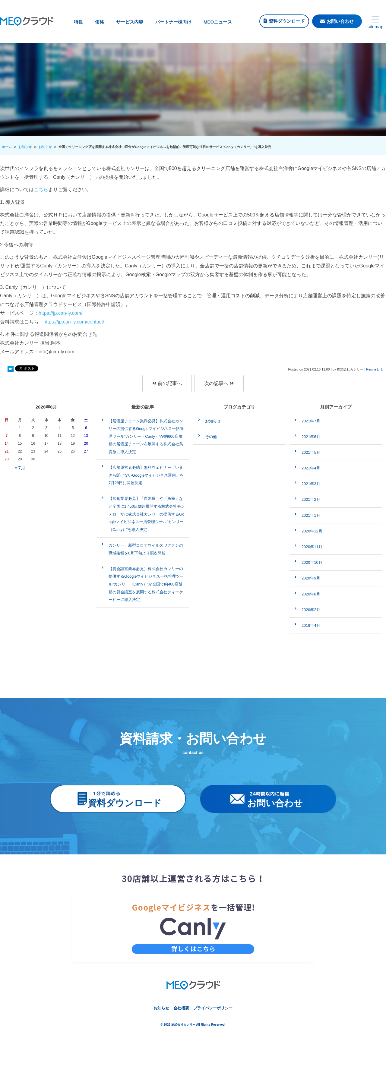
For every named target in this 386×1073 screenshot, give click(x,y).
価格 (99, 21)
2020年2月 (311, 610)
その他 (211, 436)
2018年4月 (311, 625)
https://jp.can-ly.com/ (61, 313)
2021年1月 (311, 515)
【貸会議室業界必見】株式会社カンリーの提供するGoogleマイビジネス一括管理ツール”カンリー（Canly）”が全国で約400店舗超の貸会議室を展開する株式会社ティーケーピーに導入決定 (146, 584)
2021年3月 (311, 483)
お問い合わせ (340, 21)
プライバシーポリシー (213, 1008)
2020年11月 (312, 546)
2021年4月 (311, 468)
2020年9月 (311, 578)
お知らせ (213, 421)
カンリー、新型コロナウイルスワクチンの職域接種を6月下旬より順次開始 (146, 549)
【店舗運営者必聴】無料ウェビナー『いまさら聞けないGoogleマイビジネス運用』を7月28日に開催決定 (146, 475)
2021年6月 (311, 436)
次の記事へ (219, 383)
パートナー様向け (173, 21)
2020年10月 (312, 562)
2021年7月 (311, 421)
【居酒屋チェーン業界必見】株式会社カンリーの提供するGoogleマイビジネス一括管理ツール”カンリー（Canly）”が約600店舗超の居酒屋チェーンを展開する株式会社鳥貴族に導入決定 (146, 436)
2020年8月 (311, 594)
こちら (41, 189)
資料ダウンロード (287, 21)
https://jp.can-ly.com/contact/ (73, 321)
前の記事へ (167, 383)
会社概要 (181, 1008)
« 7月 (19, 467)
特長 (78, 21)
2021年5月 (311, 452)
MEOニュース (218, 21)
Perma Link (374, 369)
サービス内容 (129, 21)
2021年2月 (311, 499)
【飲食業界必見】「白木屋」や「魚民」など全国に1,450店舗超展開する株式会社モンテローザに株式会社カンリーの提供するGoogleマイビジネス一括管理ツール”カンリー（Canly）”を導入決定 (147, 514)
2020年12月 (312, 531)
